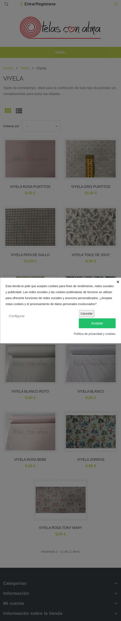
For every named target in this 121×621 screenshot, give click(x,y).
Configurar (17, 316)
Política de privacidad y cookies (94, 334)
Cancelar (87, 313)
